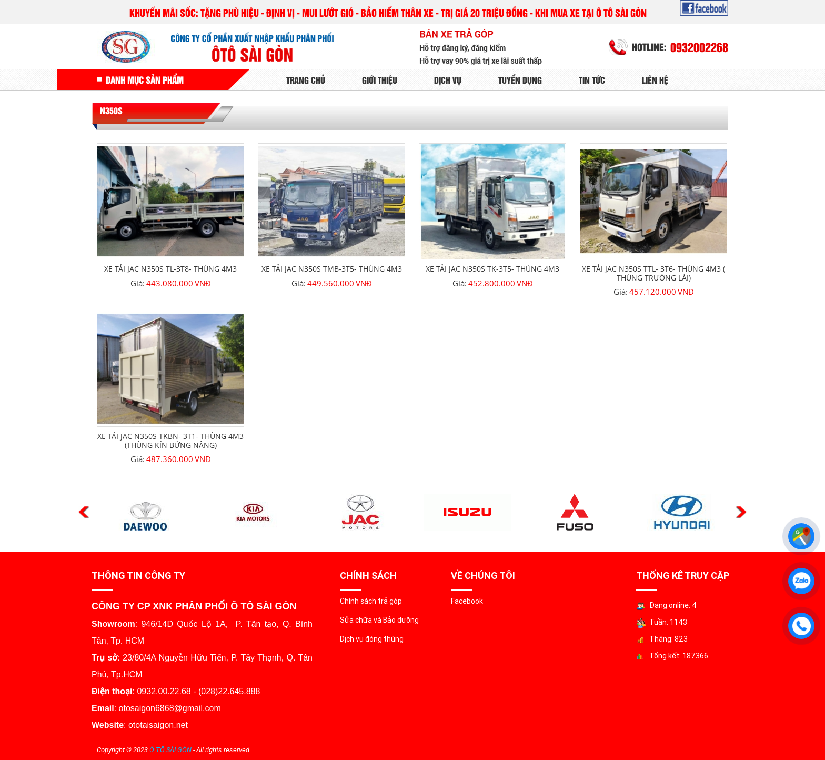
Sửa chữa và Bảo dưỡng (379, 620)
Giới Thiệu (379, 80)
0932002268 (699, 47)
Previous (83, 512)
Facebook (467, 601)
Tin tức (592, 80)
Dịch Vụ (447, 80)
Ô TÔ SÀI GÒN (170, 750)
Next (741, 512)
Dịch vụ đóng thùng (372, 639)
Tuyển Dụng (520, 80)
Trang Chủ (305, 80)
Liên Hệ (655, 80)
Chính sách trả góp (371, 601)
